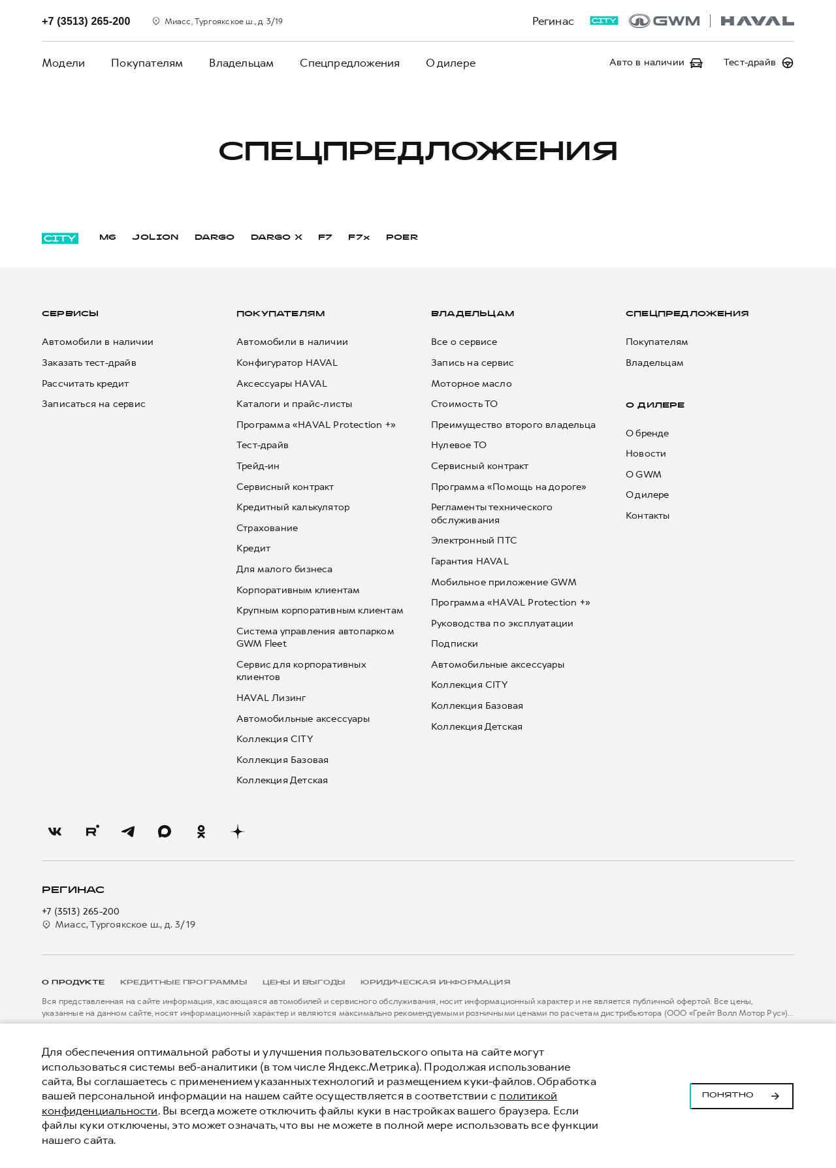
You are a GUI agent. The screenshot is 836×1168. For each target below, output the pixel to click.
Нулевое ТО (459, 445)
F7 (325, 238)
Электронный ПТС (474, 540)
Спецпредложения (350, 63)
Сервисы (70, 314)
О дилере (450, 63)
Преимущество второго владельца (513, 425)
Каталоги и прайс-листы (294, 404)
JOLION (155, 238)
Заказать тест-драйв (89, 363)
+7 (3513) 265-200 (81, 911)
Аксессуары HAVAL (281, 384)
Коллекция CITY (274, 739)
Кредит (253, 548)
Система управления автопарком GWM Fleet (315, 638)
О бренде (647, 433)
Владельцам (241, 63)
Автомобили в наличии (97, 342)
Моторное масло (471, 384)
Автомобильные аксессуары (303, 719)
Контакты (648, 516)
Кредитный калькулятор (292, 507)
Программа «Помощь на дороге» (509, 487)
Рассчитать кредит (85, 384)
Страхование (267, 528)
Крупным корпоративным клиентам (320, 610)
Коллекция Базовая (282, 760)
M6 (107, 238)
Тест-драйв (262, 445)
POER (402, 238)
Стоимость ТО (464, 404)
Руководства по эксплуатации (502, 623)
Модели (63, 63)
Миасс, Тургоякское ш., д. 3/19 (118, 924)
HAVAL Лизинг (271, 698)
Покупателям (147, 63)
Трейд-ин (258, 466)
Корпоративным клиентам (298, 590)
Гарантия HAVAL (470, 561)
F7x (359, 238)
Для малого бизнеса (284, 569)
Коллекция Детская (282, 780)
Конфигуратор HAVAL (287, 363)
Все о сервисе (464, 342)
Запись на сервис (472, 363)
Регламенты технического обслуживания (492, 514)
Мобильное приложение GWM (504, 582)
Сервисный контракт (285, 487)
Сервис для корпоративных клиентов (301, 671)
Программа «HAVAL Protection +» (316, 425)
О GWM (644, 474)
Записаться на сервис (94, 404)
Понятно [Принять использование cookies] (741, 1096)
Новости (646, 453)
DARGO (215, 238)
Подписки (455, 644)
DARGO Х (276, 238)
